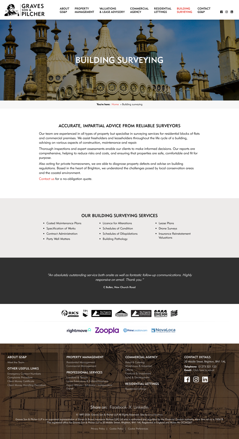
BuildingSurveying (184, 10)
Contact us (46, 179)
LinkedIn (141, 407)
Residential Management (80, 362)
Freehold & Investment (138, 373)
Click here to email (203, 370)
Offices (129, 369)
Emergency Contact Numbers (24, 373)
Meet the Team (15, 362)
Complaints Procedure (19, 377)
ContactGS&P (204, 10)
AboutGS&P (64, 10)
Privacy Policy (98, 428)
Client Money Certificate (20, 381)
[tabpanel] (119, 281)
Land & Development (137, 377)
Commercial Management (81, 365)
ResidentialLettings (162, 10)
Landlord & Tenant (77, 377)
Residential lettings (135, 388)
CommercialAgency (139, 10)
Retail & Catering (135, 362)
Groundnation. (155, 414)
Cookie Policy (116, 428)
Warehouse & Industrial (138, 365)
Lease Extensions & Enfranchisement (87, 381)
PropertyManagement (84, 10)
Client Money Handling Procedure (26, 385)
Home (115, 104)
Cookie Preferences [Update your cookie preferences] (138, 428)
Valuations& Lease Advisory (112, 10)
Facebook (118, 407)
